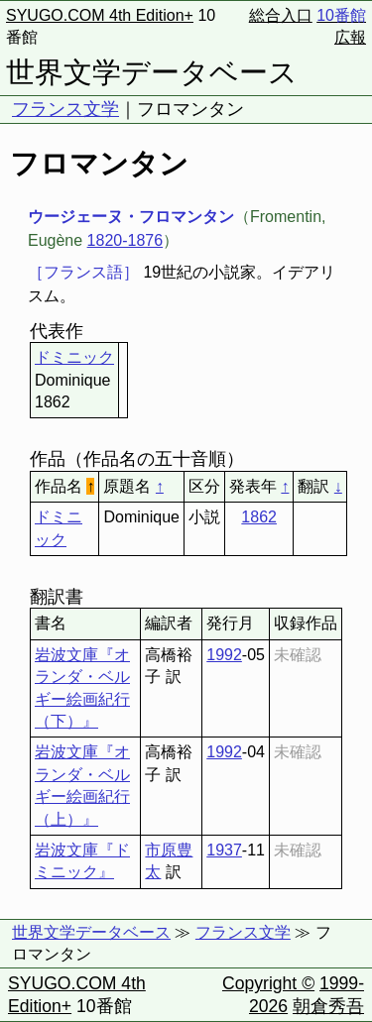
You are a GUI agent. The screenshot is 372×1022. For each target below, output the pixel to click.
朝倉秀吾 (328, 1006)
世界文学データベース (152, 72)
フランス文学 (65, 109)
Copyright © (268, 983)
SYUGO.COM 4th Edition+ (99, 15)
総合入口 (280, 15)
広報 (350, 37)
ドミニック (74, 357)
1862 (259, 517)
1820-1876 (125, 240)
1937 (224, 850)
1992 (224, 654)
